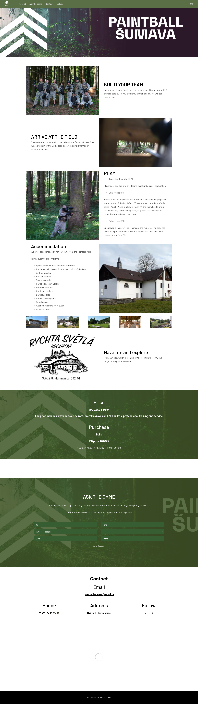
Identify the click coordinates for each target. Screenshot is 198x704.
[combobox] (132, 531)
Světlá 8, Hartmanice (99, 612)
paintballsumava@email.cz (99, 594)
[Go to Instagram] (152, 612)
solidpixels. (106, 697)
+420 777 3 (45, 612)
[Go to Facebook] (145, 612)
